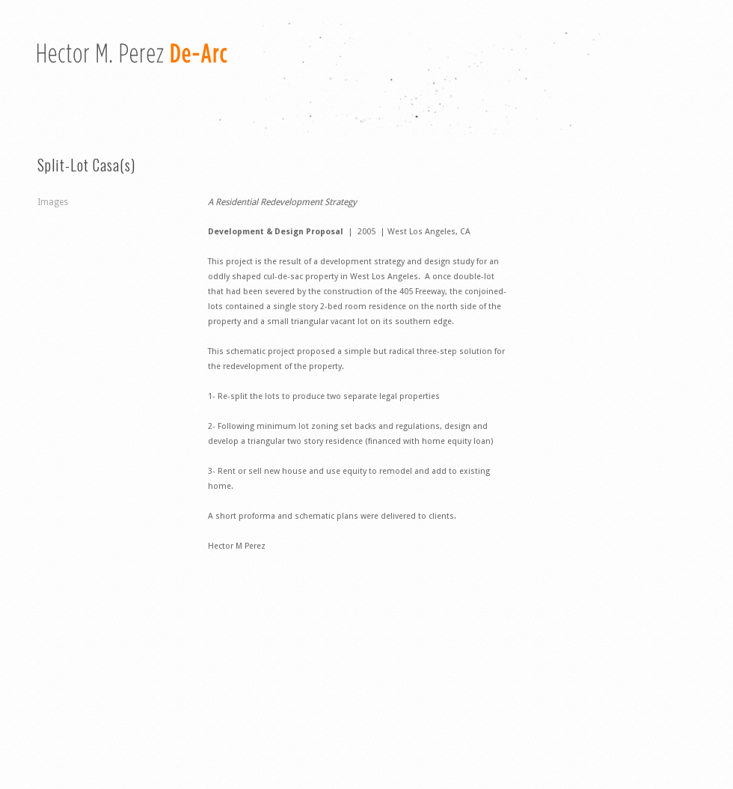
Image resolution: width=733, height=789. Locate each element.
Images (52, 202)
